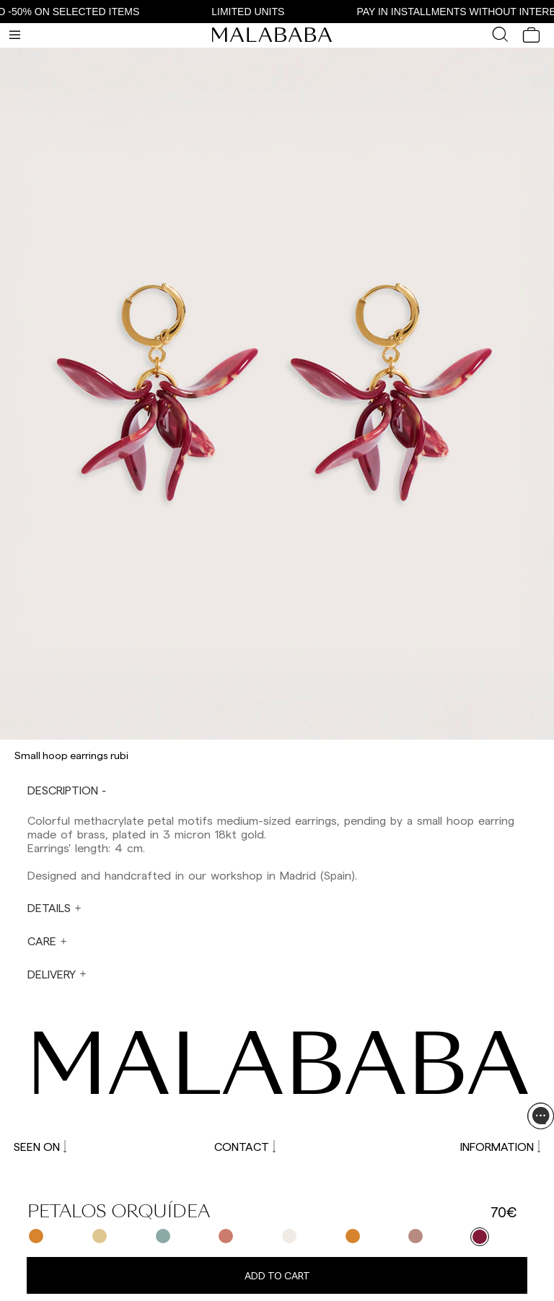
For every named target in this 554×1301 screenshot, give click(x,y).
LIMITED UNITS (253, 11)
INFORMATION (500, 1146)
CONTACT (245, 1146)
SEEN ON (40, 1146)
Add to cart (277, 1275)
